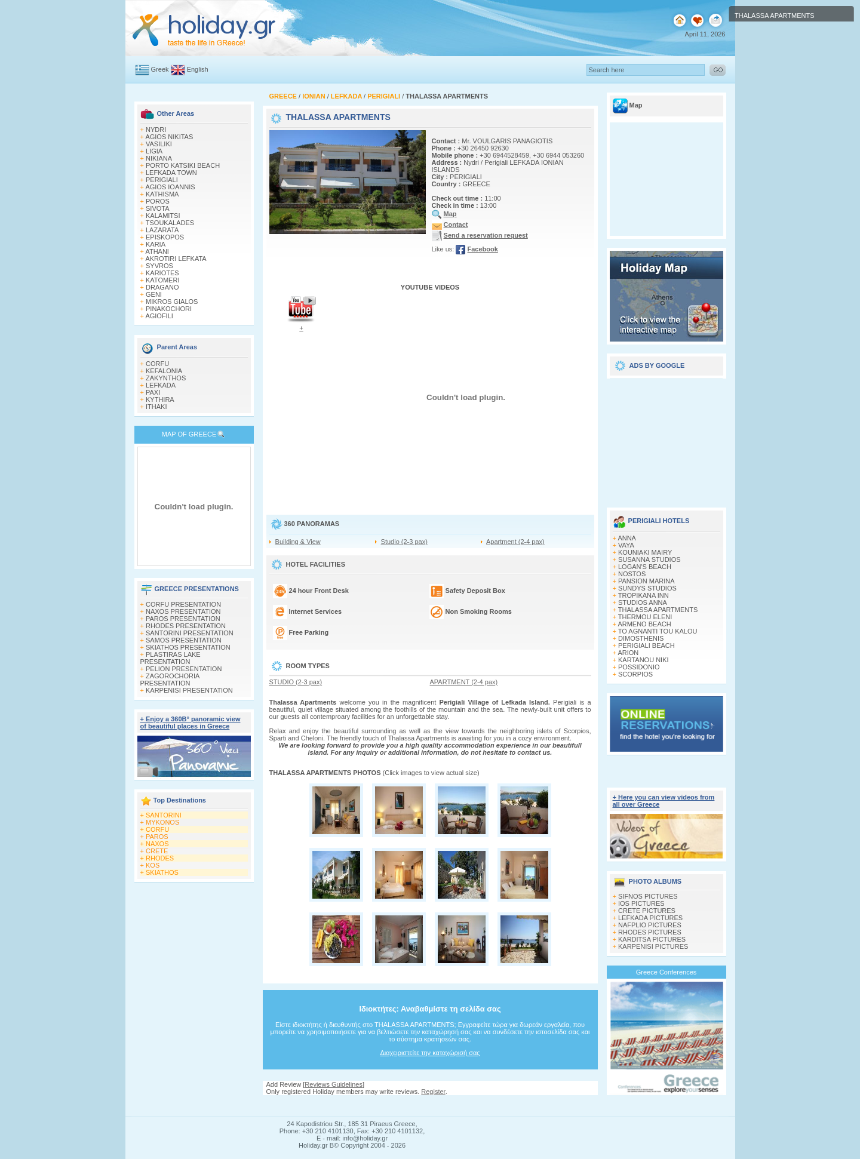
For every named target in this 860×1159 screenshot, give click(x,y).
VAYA (626, 545)
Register (433, 1091)
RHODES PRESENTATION (186, 625)
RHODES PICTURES (649, 932)
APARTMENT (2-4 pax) (464, 681)
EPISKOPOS (165, 237)
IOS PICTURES (641, 903)
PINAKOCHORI (169, 308)
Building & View (298, 541)
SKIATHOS (162, 872)
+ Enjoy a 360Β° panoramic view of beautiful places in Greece (190, 722)
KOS (152, 865)
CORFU (157, 363)
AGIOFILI (159, 315)
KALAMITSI (163, 215)
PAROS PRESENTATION (183, 618)
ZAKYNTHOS (166, 378)
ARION (628, 652)
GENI (154, 294)
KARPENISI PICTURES (653, 946)
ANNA (627, 538)
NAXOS (157, 843)
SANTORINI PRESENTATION (190, 633)
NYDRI (156, 129)
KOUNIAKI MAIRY (645, 552)
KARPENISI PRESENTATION (189, 690)
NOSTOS (632, 573)
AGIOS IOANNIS (170, 186)
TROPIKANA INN (643, 595)
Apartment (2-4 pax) (515, 541)
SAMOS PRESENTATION (184, 640)
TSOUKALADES (170, 222)
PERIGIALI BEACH (646, 645)
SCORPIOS (635, 674)
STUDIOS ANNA (642, 602)
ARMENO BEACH (644, 624)
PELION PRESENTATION (184, 668)
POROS (158, 201)
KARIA (155, 244)
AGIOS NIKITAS (169, 136)
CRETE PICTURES (646, 910)
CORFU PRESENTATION (183, 604)
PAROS (157, 836)
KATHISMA (162, 194)
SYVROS (159, 265)
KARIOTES (162, 272)
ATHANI (157, 251)
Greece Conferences (666, 972)
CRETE (157, 850)
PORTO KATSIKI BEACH (183, 165)
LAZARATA (162, 229)
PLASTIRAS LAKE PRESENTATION (170, 658)
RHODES (160, 858)
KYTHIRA (160, 399)
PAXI (153, 392)
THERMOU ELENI (645, 616)
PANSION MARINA (646, 581)
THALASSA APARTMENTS (658, 609)
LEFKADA (161, 385)
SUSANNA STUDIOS (649, 559)
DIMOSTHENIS (641, 638)
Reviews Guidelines (334, 1084)
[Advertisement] (666, 439)
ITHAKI (156, 406)
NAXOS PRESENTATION (183, 611)
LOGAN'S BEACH (644, 566)
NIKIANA (159, 158)
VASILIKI (159, 143)
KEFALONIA (164, 370)
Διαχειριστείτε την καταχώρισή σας (430, 1052)
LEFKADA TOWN (171, 172)
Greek (160, 69)
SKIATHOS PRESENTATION (188, 647)
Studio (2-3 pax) (404, 541)
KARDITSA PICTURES (652, 939)
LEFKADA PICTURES (650, 917)
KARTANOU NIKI (643, 659)
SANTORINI (164, 815)
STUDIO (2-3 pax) (295, 681)
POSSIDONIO (639, 667)
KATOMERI (162, 280)
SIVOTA (158, 208)
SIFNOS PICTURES (648, 896)
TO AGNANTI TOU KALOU (658, 631)
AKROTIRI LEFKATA (175, 258)
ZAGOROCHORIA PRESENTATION (169, 679)
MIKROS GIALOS (172, 301)
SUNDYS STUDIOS (647, 588)
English (197, 69)
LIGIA (154, 151)
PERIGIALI (162, 179)
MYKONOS (162, 822)
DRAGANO (162, 287)
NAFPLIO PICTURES (649, 925)
